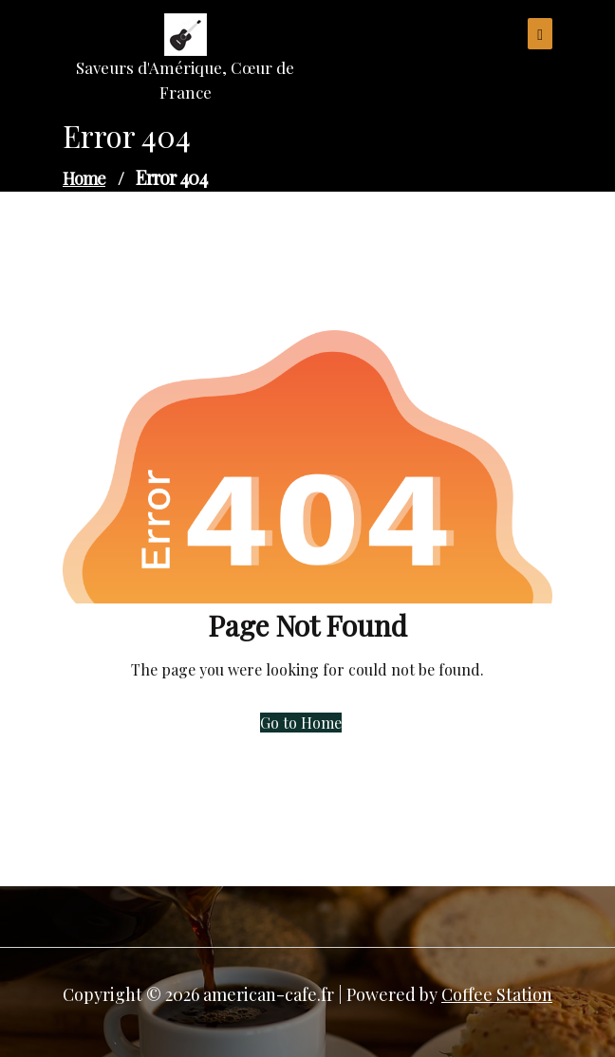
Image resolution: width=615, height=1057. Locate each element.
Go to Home (301, 722)
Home (84, 178)
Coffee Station (496, 994)
